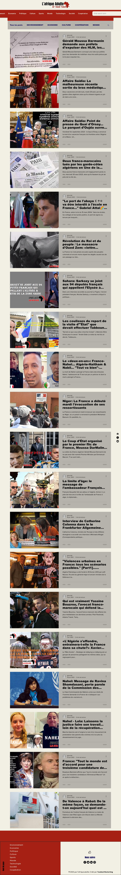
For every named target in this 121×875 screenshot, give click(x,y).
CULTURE (66, 25)
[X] (117, 437)
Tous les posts (16, 25)
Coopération (15, 870)
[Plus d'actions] (106, 36)
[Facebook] (117, 434)
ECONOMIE (53, 25)
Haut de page (3, 866)
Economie (14, 848)
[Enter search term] (105, 13)
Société (13, 867)
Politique (14, 851)
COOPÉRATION (81, 25)
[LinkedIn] (91, 862)
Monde (13, 860)
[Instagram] (94, 862)
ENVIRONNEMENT (35, 25)
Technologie (15, 864)
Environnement (16, 845)
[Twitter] (88, 862)
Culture (13, 854)
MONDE (96, 25)
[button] (108, 25)
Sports (13, 857)
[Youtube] (117, 441)
